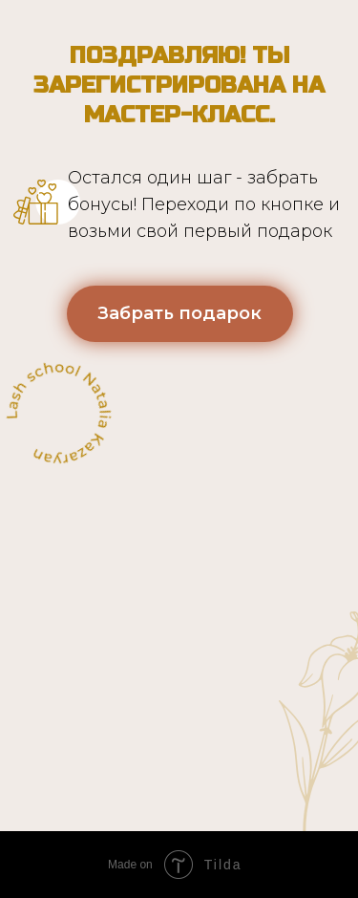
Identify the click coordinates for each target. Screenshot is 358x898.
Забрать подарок (179, 313)
